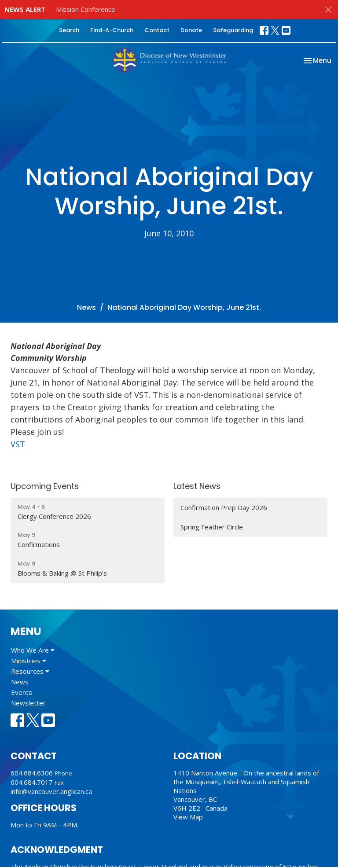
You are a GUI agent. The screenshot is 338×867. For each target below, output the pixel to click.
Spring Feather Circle (211, 526)
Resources (30, 671)
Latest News (196, 486)
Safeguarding (233, 30)
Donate (191, 30)
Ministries (28, 660)
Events (21, 692)
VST (18, 444)
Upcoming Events (45, 486)
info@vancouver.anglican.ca (51, 791)
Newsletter (28, 702)
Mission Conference (85, 9)
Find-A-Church (111, 30)
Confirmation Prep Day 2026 (223, 507)
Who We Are (33, 650)
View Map (188, 816)
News (86, 307)
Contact (156, 30)
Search (69, 30)
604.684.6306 (32, 772)
